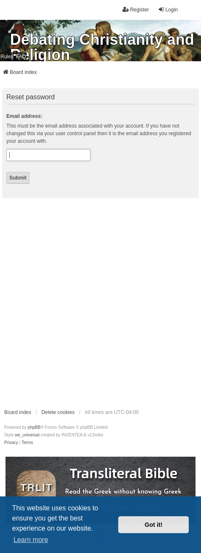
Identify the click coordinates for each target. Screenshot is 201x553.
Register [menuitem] (135, 9)
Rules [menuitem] (7, 57)
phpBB (34, 427)
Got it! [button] (154, 524)
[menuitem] (11, 443)
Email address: (24, 116)
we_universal (27, 435)
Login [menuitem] (168, 9)
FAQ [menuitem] (21, 57)
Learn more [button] (31, 539)
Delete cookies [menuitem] (58, 412)
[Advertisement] (100, 302)
